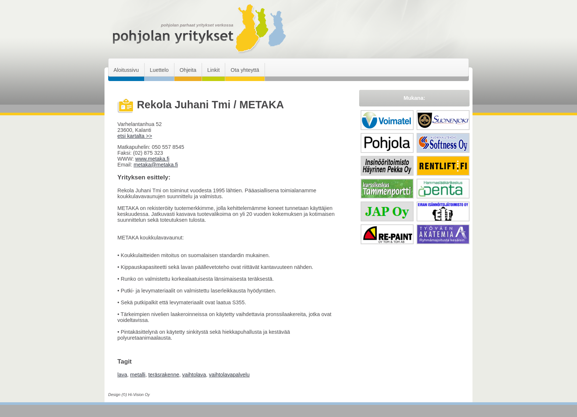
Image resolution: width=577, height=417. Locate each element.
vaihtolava (194, 375)
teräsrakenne (163, 375)
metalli (137, 375)
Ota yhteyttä (245, 70)
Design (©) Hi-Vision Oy (129, 394)
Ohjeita (188, 70)
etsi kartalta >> (134, 136)
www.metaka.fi (152, 159)
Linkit (213, 70)
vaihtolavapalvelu (229, 375)
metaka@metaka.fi (156, 165)
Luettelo (159, 70)
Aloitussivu (126, 70)
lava (122, 375)
